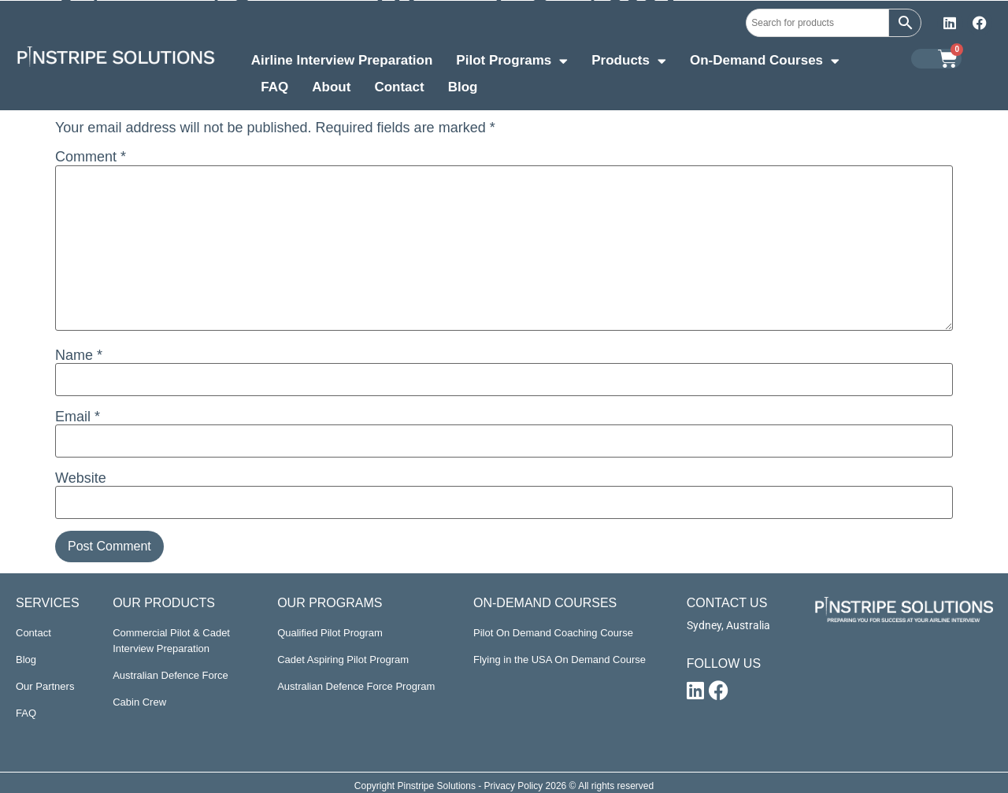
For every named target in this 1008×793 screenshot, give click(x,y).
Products (628, 62)
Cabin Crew (139, 702)
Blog (463, 87)
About (331, 87)
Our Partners (45, 686)
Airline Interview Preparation (342, 60)
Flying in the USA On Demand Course (559, 659)
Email (77, 416)
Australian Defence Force (170, 675)
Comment (90, 157)
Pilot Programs (512, 62)
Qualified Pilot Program (330, 633)
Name (78, 355)
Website (80, 478)
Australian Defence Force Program (356, 686)
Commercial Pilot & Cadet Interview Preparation (171, 640)
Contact (399, 87)
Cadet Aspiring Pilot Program (343, 659)
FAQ (274, 87)
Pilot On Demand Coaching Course (553, 633)
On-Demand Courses (764, 62)
